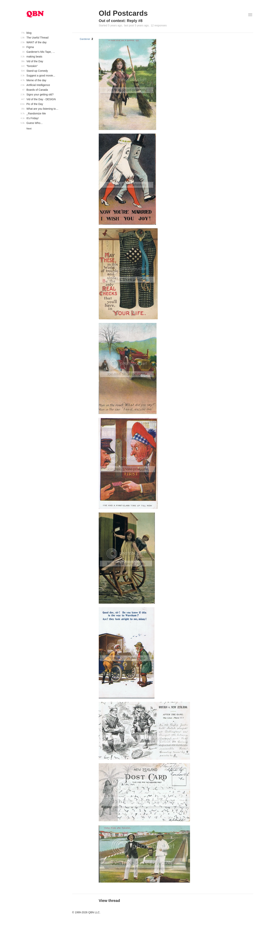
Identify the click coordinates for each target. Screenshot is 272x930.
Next (29, 128)
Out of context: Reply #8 (120, 21)
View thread (109, 901)
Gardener (85, 39)
